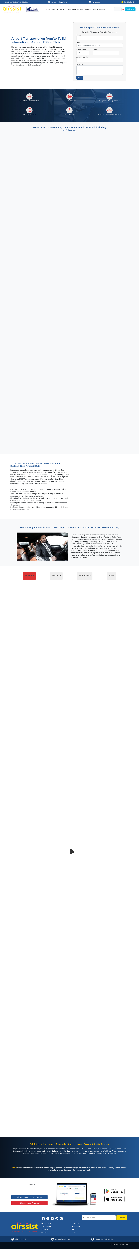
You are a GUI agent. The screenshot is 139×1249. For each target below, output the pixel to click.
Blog (94, 9)
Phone (95, 50)
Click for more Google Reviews (29, 1197)
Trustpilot (31, 1185)
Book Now (130, 9)
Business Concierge (75, 9)
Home (48, 9)
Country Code (81, 50)
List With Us (75, 1226)
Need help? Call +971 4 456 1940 (16, 2)
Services (63, 9)
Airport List (45, 1232)
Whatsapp (94, 2)
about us (55, 9)
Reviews (88, 9)
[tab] (29, 576)
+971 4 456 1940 (20, 1239)
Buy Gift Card (127, 2)
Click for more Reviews (29, 1203)
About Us (44, 1229)
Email (78, 42)
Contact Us (101, 9)
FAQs (73, 1229)
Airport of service (82, 57)
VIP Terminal (46, 1226)
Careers (74, 1232)
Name (78, 35)
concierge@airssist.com (58, 2)
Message (79, 64)
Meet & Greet (46, 1224)
